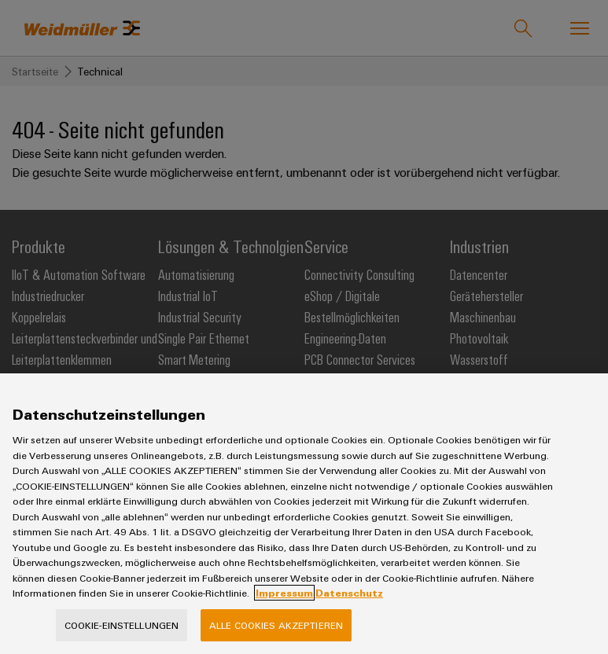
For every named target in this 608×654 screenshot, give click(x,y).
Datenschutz (349, 603)
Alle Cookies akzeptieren (276, 636)
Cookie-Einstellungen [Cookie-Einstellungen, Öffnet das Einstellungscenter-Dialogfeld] (121, 636)
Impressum (284, 603)
